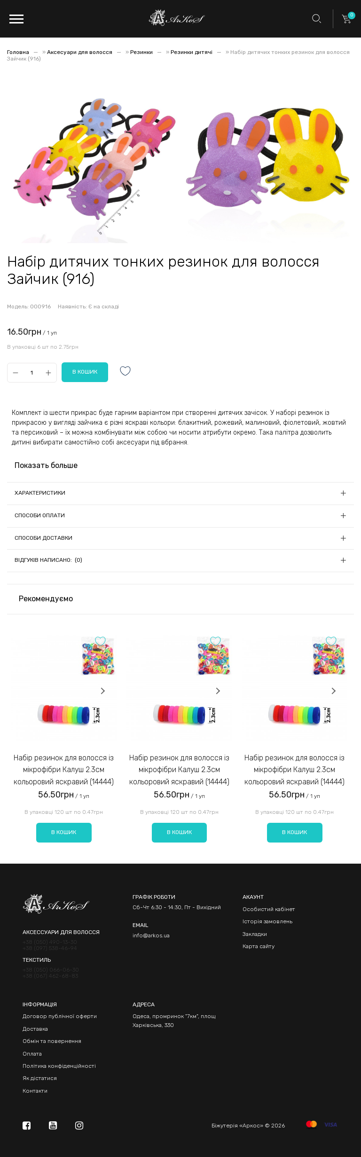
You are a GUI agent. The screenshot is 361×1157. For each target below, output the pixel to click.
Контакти (35, 1091)
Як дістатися (40, 1078)
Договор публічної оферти (60, 1016)
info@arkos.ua (151, 935)
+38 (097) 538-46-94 (50, 948)
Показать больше (46, 465)
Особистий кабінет (269, 909)
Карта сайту (259, 946)
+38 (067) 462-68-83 (50, 976)
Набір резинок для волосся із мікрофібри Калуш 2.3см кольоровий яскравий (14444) (64, 769)
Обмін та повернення (52, 1041)
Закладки (255, 934)
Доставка (35, 1029)
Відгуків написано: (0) (48, 560)
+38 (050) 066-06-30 (51, 970)
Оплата (32, 1053)
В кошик (63, 832)
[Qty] (31, 372)
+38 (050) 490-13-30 (50, 942)
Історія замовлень (267, 921)
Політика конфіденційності (59, 1066)
